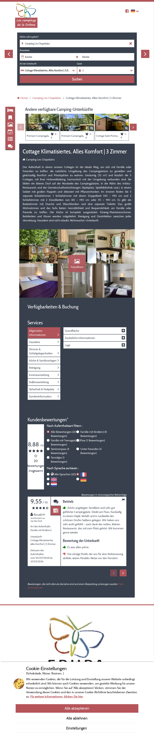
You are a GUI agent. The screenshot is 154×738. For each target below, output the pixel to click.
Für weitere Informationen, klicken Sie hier (56, 696)
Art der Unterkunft (28, 63)
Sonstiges (59, 459)
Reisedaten (25, 50)
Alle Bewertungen (63, 434)
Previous (9, 54)
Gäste (79, 63)
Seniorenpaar (60, 451)
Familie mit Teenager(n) (65, 442)
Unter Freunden (91, 451)
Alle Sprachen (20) (65, 474)
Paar (92, 440)
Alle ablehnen (76, 718)
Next (145, 54)
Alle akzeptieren (77, 708)
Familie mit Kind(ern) (93, 434)
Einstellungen (77, 728)
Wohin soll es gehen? (29, 36)
